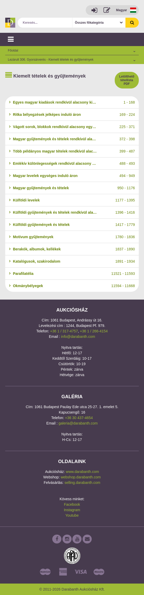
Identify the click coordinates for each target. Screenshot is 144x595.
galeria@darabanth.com (78, 423)
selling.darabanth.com (82, 482)
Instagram (72, 510)
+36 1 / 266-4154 (94, 331)
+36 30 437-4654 (79, 418)
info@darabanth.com (78, 336)
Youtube (72, 515)
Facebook (72, 504)
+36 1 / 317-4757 (64, 331)
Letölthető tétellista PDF (126, 80)
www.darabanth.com (82, 472)
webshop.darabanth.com (81, 477)
